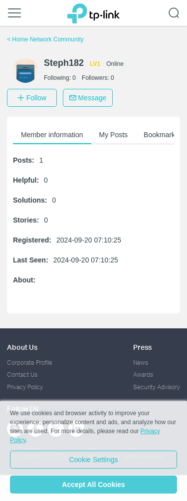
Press (142, 347)
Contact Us (22, 374)
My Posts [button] (113, 135)
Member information (52, 135)
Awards (143, 374)
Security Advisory (156, 387)
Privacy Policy (25, 387)
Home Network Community (45, 39)
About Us (22, 347)
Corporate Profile (29, 362)
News (140, 362)
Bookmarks (161, 135)
